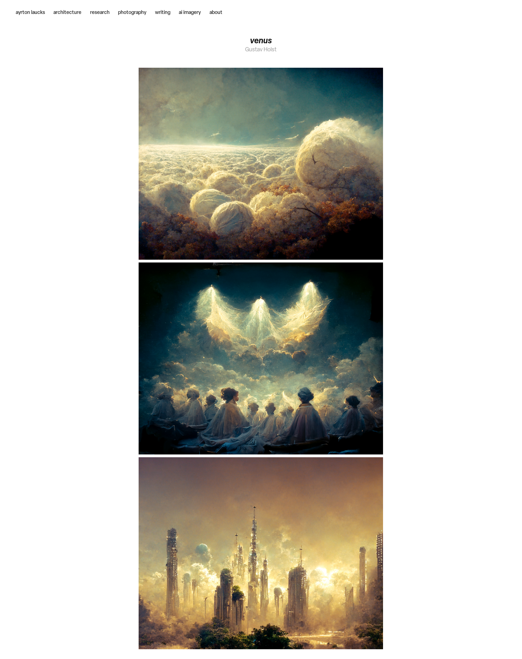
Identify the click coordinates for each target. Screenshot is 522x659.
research (100, 12)
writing (162, 12)
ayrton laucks (30, 12)
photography (132, 12)
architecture (67, 12)
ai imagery (190, 12)
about (215, 12)
